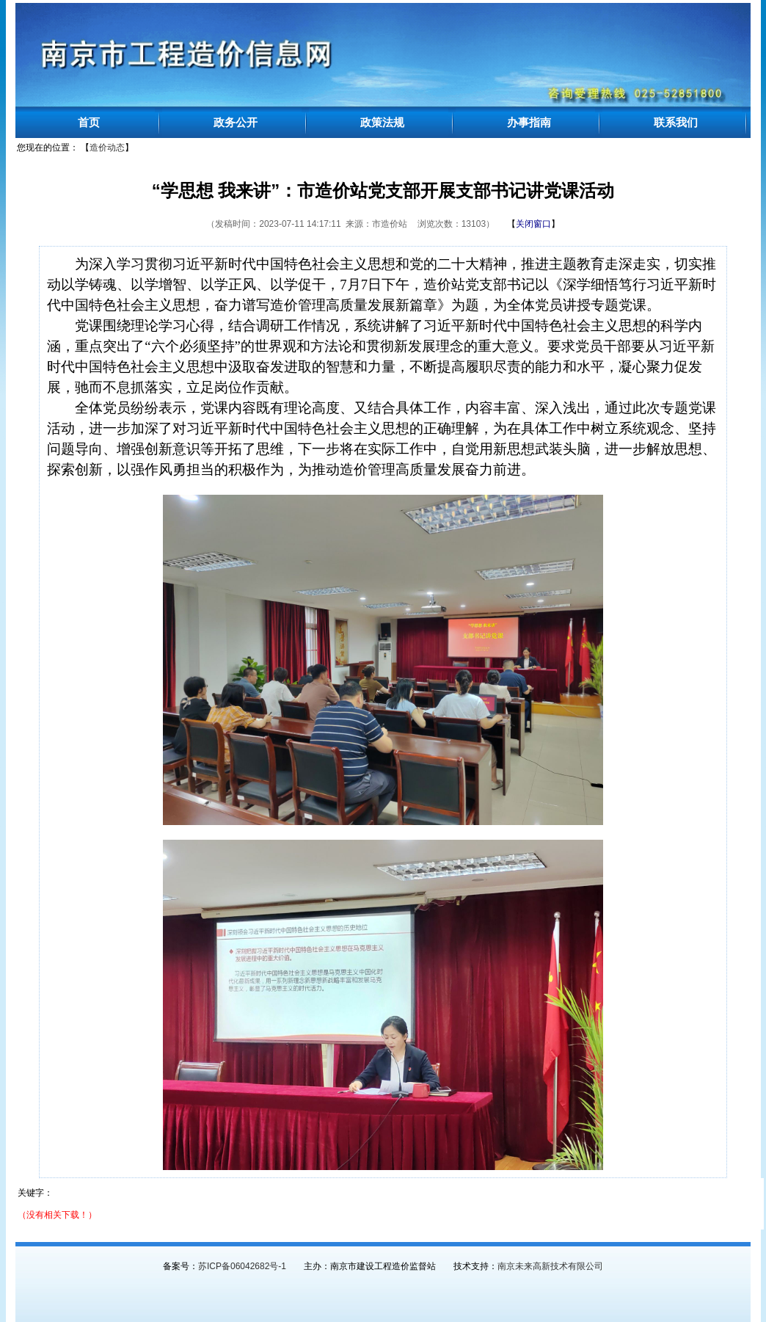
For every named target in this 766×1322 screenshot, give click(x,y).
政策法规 (382, 122)
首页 (89, 122)
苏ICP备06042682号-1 (242, 1266)
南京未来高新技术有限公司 (550, 1266)
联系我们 (676, 122)
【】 (533, 224)
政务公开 (236, 122)
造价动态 (107, 147)
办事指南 (529, 122)
